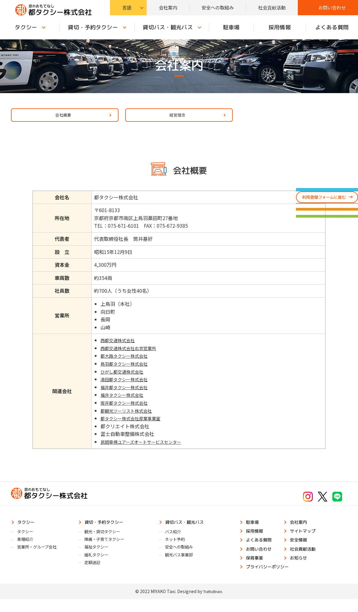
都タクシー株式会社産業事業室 (132, 423)
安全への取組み (218, 7)
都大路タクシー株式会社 (125, 361)
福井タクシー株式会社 (122, 400)
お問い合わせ (332, 7)
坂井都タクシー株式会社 (125, 407)
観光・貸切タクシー (105, 538)
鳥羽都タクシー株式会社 (125, 368)
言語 (126, 7)
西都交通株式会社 (117, 345)
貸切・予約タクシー (93, 27)
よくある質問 (261, 548)
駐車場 (231, 27)
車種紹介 (27, 547)
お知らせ (300, 568)
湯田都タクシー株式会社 (125, 384)
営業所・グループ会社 (41, 556)
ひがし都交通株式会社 (122, 376)
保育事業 (256, 568)
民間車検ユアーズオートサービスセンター (144, 447)
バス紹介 (175, 538)
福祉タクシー (99, 556)
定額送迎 (94, 573)
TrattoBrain (212, 604)
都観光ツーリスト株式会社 (127, 415)
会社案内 (168, 7)
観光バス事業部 (182, 565)
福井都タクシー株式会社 (125, 392)
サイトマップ (305, 537)
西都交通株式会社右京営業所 (130, 353)
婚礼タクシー (99, 565)
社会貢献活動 (272, 7)
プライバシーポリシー (271, 578)
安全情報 (300, 548)
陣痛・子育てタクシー (108, 547)
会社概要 (60, 117)
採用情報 (279, 27)
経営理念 (174, 117)
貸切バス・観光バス (167, 27)
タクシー (28, 527)
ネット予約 (177, 547)
